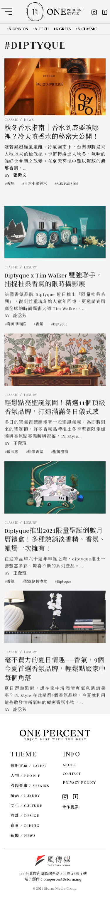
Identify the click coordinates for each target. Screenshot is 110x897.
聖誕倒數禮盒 (35, 593)
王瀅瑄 (19, 455)
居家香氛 (35, 464)
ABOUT (70, 765)
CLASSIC (11, 119)
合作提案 (70, 807)
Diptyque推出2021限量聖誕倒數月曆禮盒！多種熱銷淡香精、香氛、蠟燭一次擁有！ (55, 551)
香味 (10, 183)
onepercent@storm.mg (62, 879)
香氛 (39, 336)
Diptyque (60, 336)
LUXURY (30, 279)
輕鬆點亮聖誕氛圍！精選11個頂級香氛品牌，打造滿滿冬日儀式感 (54, 420)
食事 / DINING (25, 825)
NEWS (29, 119)
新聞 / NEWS (23, 835)
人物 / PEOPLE (25, 775)
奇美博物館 (16, 336)
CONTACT (72, 773)
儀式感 (12, 464)
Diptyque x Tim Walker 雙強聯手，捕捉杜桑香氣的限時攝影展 (53, 292)
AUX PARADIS (67, 183)
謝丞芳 (19, 328)
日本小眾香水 (35, 183)
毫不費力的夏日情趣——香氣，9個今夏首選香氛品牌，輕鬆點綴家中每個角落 (55, 681)
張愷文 (19, 175)
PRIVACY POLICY (79, 782)
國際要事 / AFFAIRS (30, 785)
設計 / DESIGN (25, 815)
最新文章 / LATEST (29, 765)
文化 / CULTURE (26, 805)
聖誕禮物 (60, 464)
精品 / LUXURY (25, 795)
